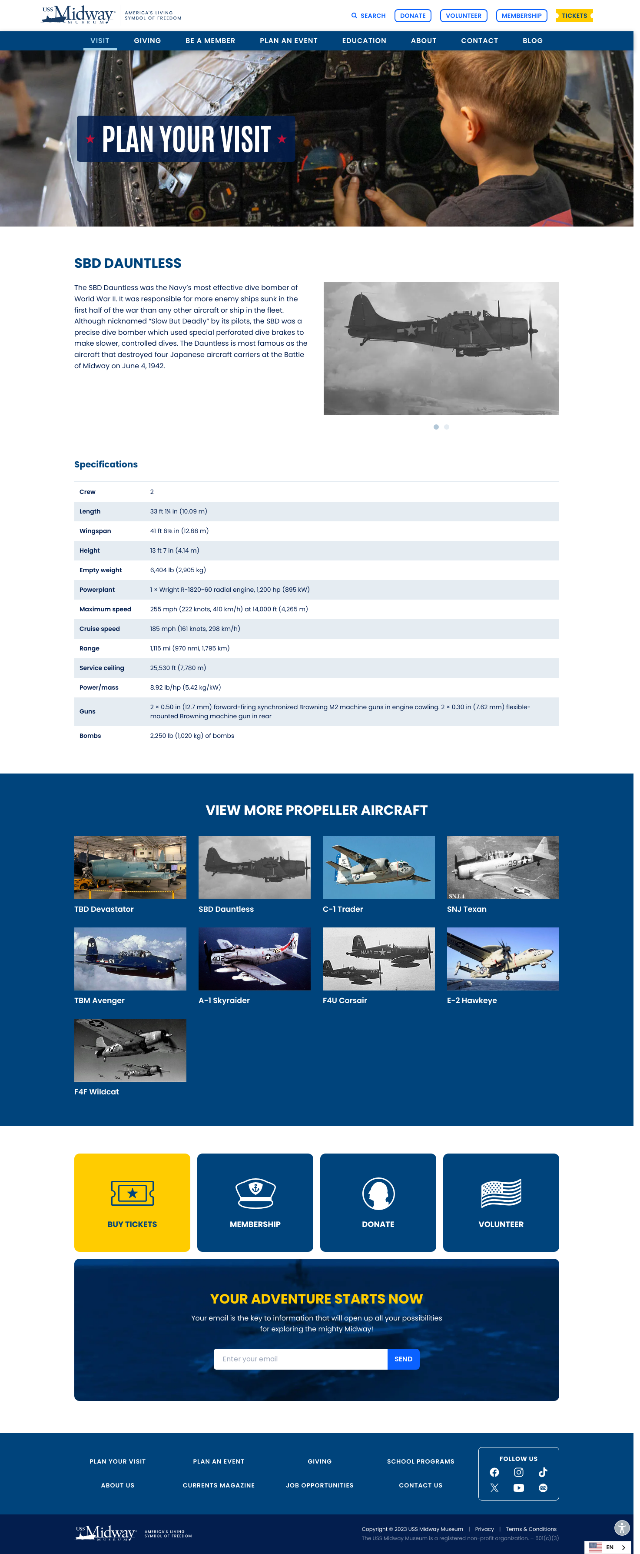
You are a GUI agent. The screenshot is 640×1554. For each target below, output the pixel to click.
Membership (522, 15)
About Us (118, 1485)
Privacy (484, 1529)
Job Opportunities (320, 1485)
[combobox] (607, 1547)
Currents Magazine (219, 1485)
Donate (413, 15)
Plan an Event (289, 41)
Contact (479, 41)
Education (364, 41)
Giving (148, 41)
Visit (99, 41)
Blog (533, 41)
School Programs (420, 1461)
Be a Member (210, 41)
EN (601, 1547)
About (424, 41)
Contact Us (421, 1485)
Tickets (574, 15)
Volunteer (463, 15)
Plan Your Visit (118, 1461)
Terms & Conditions (531, 1529)
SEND (404, 1362)
